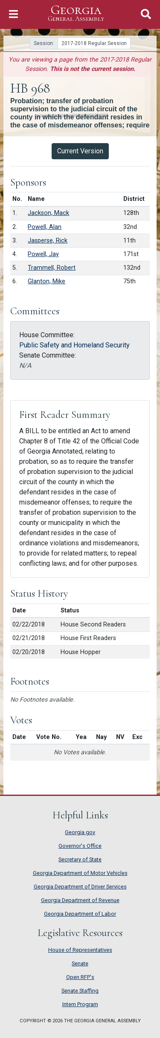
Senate (80, 963)
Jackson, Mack (48, 213)
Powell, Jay (43, 254)
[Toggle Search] (146, 14)
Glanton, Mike (46, 281)
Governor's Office (80, 846)
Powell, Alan (44, 227)
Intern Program (80, 1004)
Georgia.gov (80, 832)
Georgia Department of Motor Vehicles (80, 873)
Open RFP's (80, 977)
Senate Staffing (80, 990)
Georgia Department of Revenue (80, 900)
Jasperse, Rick (47, 240)
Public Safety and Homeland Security (74, 345)
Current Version (80, 151)
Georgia (76, 13)
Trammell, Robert (52, 267)
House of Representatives (80, 950)
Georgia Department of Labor (80, 914)
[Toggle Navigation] (13, 14)
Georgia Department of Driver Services (80, 886)
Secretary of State (80, 859)
